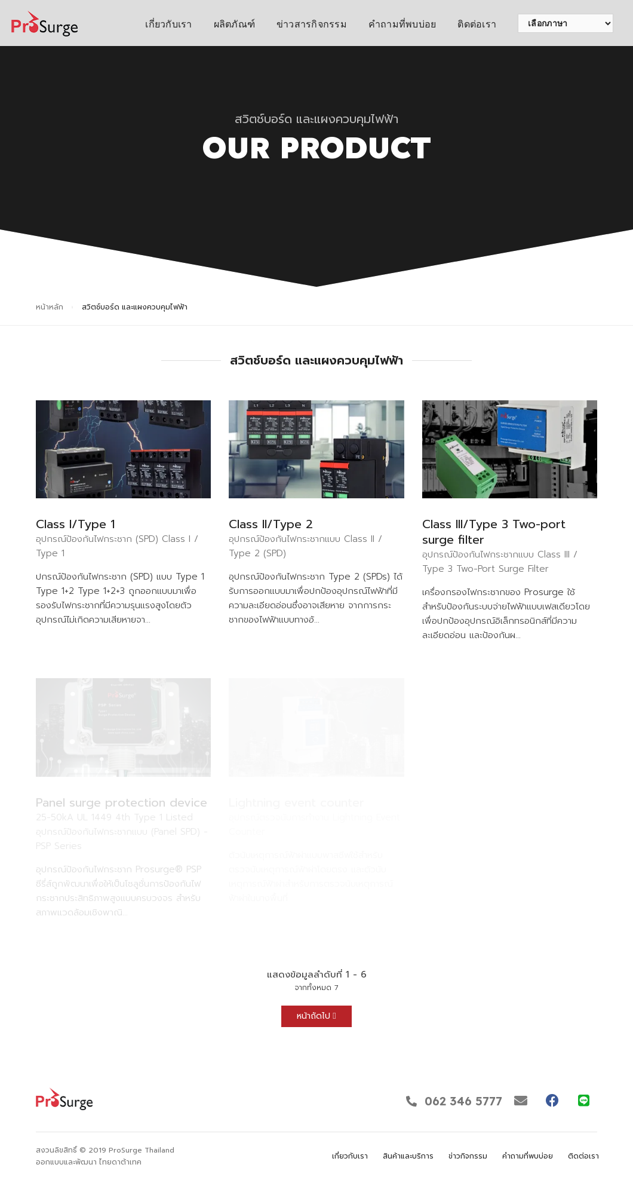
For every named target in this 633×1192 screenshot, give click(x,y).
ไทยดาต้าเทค (120, 1162)
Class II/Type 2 (271, 524)
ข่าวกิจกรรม (467, 1156)
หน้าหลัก (49, 307)
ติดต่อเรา (476, 24)
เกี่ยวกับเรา (168, 24)
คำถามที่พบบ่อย (402, 24)
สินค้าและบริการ (408, 1156)
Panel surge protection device (121, 802)
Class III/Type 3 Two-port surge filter (494, 531)
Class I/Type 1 (75, 524)
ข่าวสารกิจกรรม (311, 24)
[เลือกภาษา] (565, 23)
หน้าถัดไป (316, 1016)
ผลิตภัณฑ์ (234, 24)
